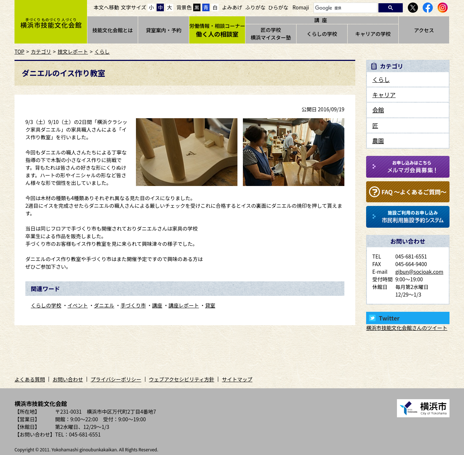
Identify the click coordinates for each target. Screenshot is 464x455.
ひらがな (278, 7)
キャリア (383, 94)
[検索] (344, 8)
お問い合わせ (68, 379)
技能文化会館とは (112, 30)
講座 (157, 305)
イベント (77, 305)
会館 (378, 110)
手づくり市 (133, 305)
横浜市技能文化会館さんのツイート (406, 327)
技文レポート (73, 51)
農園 (378, 140)
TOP (19, 51)
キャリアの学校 (373, 33)
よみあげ (232, 7)
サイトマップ (237, 379)
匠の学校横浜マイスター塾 (270, 33)
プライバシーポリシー (116, 379)
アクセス (424, 30)
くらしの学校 (322, 33)
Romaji (301, 7)
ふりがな (255, 7)
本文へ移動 (106, 7)
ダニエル (104, 305)
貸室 (210, 305)
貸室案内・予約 (163, 30)
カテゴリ (41, 51)
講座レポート (184, 305)
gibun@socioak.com (419, 271)
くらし (102, 51)
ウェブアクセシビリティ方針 (181, 379)
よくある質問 (29, 379)
